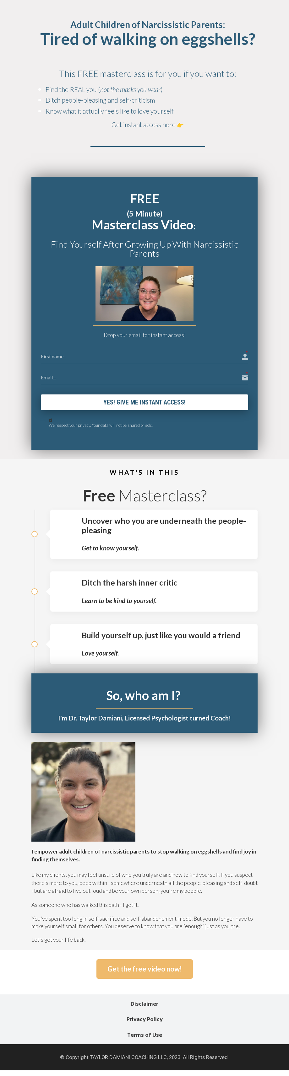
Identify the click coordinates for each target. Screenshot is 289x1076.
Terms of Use (144, 1036)
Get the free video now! (144, 970)
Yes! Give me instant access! (144, 403)
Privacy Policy (145, 1020)
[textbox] (147, 79)
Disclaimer (144, 1005)
